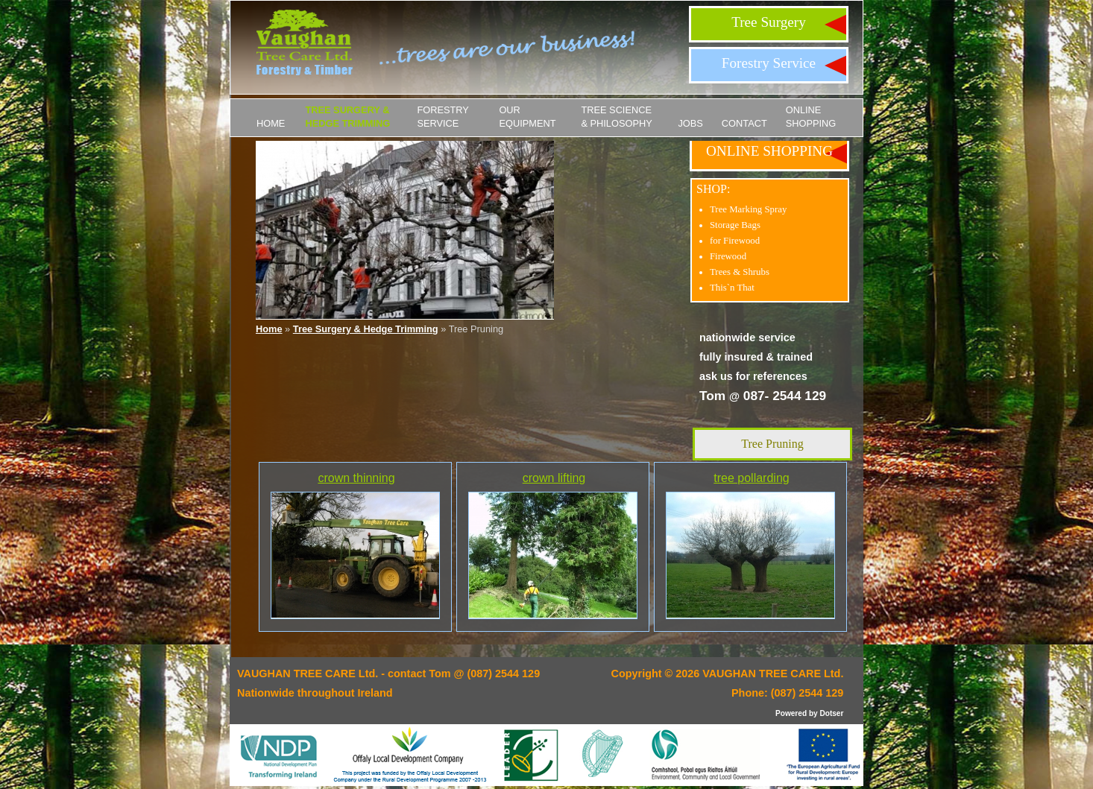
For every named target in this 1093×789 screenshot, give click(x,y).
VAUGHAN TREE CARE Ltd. (772, 673)
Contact (744, 123)
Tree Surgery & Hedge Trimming (347, 116)
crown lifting (554, 478)
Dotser (831, 713)
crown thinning (356, 478)
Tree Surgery (768, 22)
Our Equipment (527, 116)
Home (270, 123)
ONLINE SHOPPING (811, 116)
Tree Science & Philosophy (616, 116)
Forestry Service (769, 63)
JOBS (690, 123)
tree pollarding (751, 478)
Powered (791, 713)
